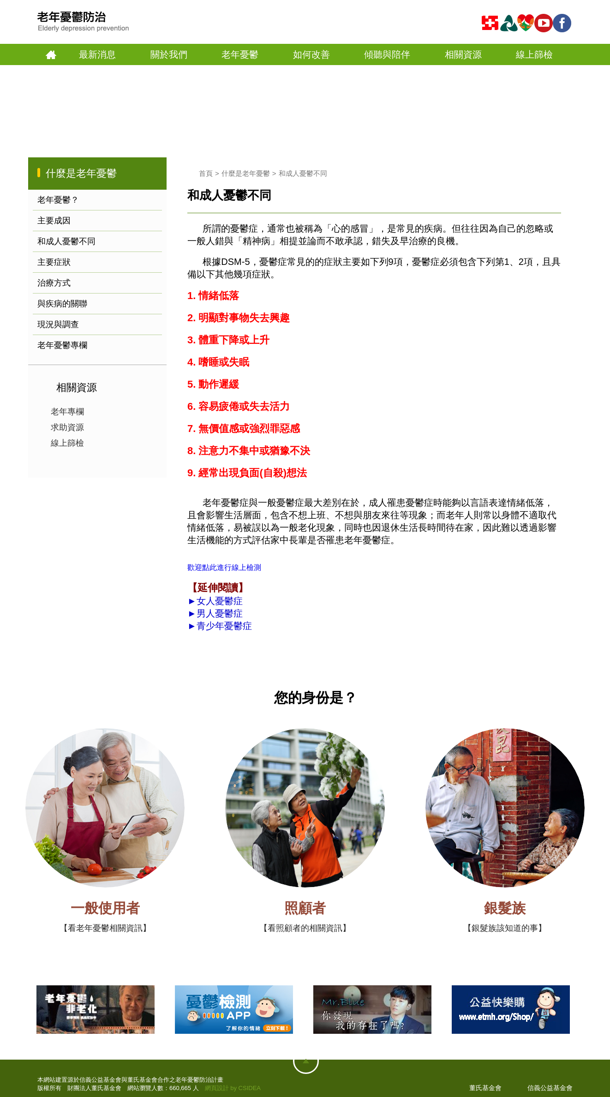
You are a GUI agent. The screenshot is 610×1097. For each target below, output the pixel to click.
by (233, 1088)
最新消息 (97, 54)
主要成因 (54, 220)
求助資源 (67, 427)
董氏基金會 (485, 1087)
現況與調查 (58, 324)
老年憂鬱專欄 (62, 345)
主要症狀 (54, 262)
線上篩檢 (534, 54)
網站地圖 (306, 1061)
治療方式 (54, 283)
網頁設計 (217, 1088)
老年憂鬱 (239, 54)
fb (563, 23)
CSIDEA (250, 1088)
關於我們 (168, 54)
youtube (545, 23)
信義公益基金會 (550, 1087)
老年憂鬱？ (58, 199)
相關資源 (463, 54)
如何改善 (311, 54)
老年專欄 (67, 411)
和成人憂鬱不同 (66, 241)
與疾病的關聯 (62, 303)
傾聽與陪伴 (387, 54)
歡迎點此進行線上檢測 (224, 567)
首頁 (51, 54)
